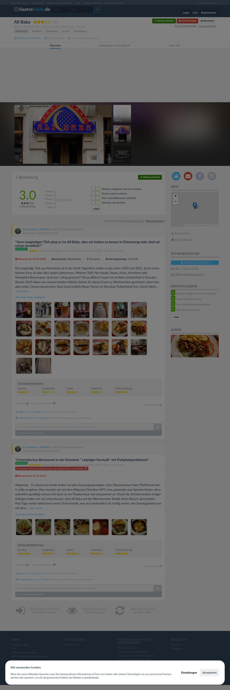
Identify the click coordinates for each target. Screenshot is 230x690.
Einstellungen (189, 672)
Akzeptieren (209, 672)
